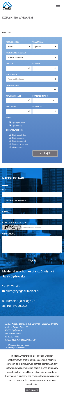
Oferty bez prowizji (17, 141)
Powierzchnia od (13, 96)
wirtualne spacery (17, 147)
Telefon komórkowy (14, 201)
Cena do (36, 64)
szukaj (45, 153)
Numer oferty (12, 85)
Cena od (9, 64)
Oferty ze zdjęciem (17, 135)
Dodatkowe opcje (14, 130)
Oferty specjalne (16, 138)
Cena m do (37, 107)
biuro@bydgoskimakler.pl (24, 340)
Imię (4, 190)
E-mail (5, 212)
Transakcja (37, 42)
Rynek (9, 117)
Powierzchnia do (40, 96)
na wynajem (19, 345)
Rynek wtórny (15, 126)
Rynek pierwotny (17, 122)
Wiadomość (8, 234)
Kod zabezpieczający (14, 223)
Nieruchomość (13, 42)
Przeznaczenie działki (16, 53)
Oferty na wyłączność (18, 144)
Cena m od (11, 107)
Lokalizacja (11, 74)
